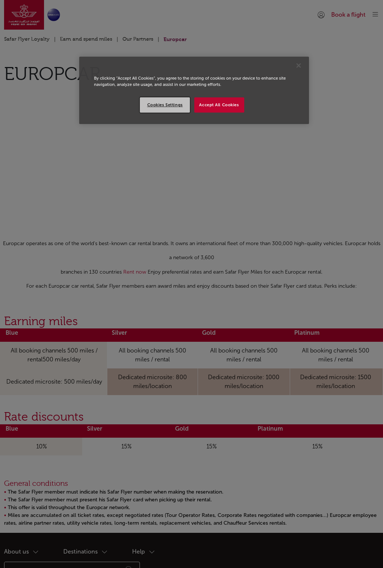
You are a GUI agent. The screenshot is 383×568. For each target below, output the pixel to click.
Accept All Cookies (219, 104)
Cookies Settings (165, 104)
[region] (194, 90)
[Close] (298, 65)
